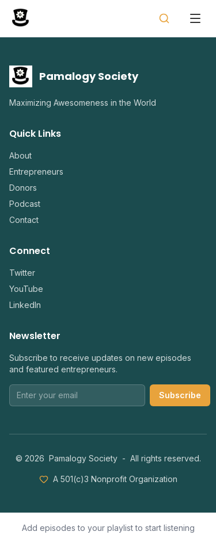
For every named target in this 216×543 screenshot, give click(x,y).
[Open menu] (195, 18)
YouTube (26, 289)
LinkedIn (25, 305)
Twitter (22, 273)
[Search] (164, 18)
